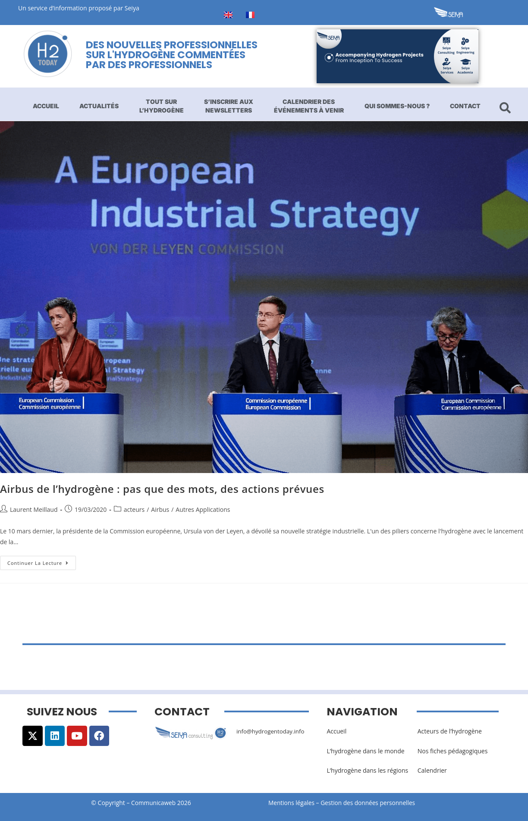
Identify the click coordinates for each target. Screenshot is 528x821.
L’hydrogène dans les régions (367, 770)
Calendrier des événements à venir (309, 106)
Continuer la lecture (41, 561)
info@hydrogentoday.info (272, 731)
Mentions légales (292, 803)
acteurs (134, 509)
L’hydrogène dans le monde (365, 751)
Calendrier (432, 770)
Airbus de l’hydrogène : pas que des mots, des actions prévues (162, 489)
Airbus (160, 509)
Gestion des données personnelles (373, 803)
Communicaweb (153, 803)
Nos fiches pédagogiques (453, 751)
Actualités (99, 106)
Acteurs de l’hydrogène (450, 731)
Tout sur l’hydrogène (161, 106)
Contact (465, 106)
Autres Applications (203, 509)
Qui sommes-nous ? (397, 106)
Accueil (46, 106)
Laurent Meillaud (33, 509)
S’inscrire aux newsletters (228, 106)
